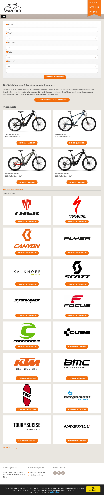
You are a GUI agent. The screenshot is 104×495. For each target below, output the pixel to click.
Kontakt (93, 12)
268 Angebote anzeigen (77, 221)
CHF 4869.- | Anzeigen (77, 182)
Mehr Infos (54, 492)
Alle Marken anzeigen (11, 448)
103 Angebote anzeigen (77, 315)
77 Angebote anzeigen (77, 378)
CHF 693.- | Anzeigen (77, 143)
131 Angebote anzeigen (27, 253)
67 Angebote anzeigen (77, 409)
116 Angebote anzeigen (77, 284)
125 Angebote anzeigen (77, 253)
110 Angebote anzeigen (27, 315)
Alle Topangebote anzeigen (13, 189)
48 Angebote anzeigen (77, 441)
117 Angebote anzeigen (27, 284)
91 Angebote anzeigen (77, 347)
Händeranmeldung (36, 475)
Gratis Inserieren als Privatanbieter (52, 100)
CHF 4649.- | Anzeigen (27, 182)
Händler (93, 2)
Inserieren (94, 7)
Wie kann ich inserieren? (38, 472)
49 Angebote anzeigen (27, 441)
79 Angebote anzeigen (27, 378)
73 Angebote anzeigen (27, 409)
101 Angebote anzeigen (27, 347)
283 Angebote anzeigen (27, 221)
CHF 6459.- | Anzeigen (27, 143)
